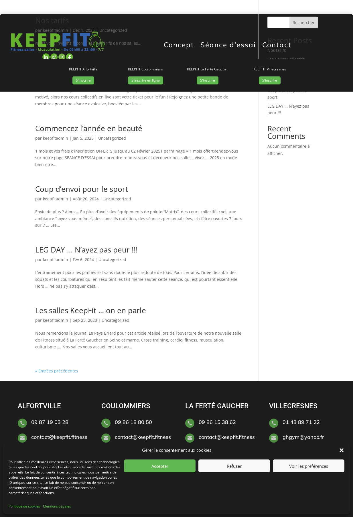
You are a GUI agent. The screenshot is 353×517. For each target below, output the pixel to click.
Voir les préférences (308, 466)
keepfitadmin (55, 138)
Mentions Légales (57, 506)
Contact (276, 44)
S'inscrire (83, 80)
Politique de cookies (24, 506)
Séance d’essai (228, 44)
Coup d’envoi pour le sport (81, 189)
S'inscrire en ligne (145, 80)
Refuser (234, 466)
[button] (341, 450)
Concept (179, 44)
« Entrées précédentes (56, 371)
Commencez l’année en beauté (88, 128)
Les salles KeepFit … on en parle (90, 310)
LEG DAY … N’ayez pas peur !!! (87, 249)
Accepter (159, 466)
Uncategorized (112, 138)
